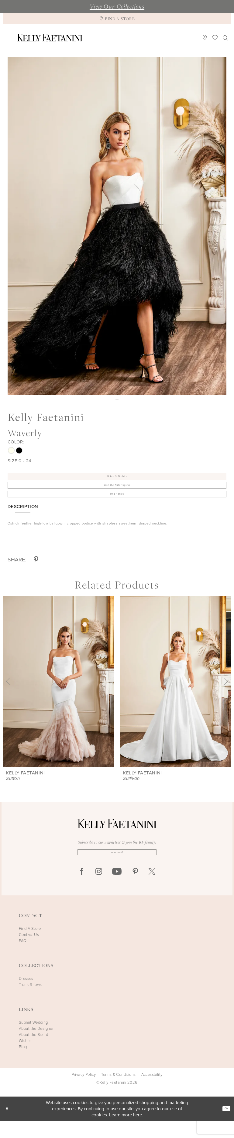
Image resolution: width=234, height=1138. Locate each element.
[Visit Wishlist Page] (215, 37)
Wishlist (26, 1058)
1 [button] (112, 400)
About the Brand (33, 1051)
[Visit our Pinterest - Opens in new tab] (135, 889)
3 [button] (118, 400)
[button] (9, 38)
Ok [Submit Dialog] (224, 1125)
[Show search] (225, 37)
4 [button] (121, 400)
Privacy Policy (84, 1091)
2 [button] (115, 400)
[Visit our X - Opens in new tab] (152, 889)
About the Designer (36, 1045)
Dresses (26, 995)
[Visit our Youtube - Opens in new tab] (117, 889)
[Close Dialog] (9, 1126)
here (137, 1132)
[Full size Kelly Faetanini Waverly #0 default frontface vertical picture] (117, 226)
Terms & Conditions (118, 1091)
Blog (23, 1064)
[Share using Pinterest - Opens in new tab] (36, 574)
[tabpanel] (117, 226)
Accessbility (152, 1091)
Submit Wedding (33, 1039)
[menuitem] (9, 38)
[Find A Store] (117, 18)
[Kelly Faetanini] (49, 37)
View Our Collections (117, 6)
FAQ (22, 958)
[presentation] (58, 695)
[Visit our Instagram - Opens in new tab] (98, 889)
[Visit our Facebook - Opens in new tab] (81, 889)
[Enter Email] (117, 867)
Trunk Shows (30, 1002)
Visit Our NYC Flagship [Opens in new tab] (117, 493)
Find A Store (117, 506)
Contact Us (29, 952)
